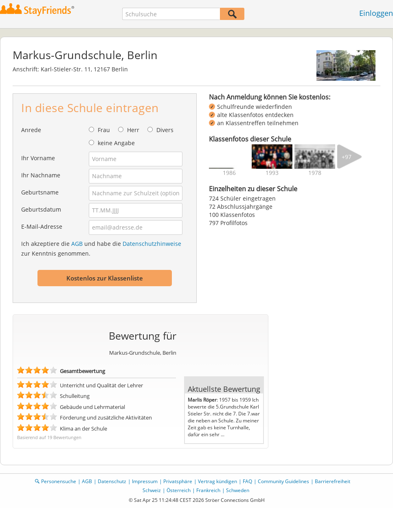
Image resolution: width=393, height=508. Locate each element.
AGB (77, 243)
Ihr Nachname (40, 175)
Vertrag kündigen (217, 481)
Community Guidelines (283, 481)
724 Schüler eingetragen (242, 198)
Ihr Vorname (38, 158)
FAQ (247, 481)
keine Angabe (116, 143)
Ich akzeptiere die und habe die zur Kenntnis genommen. (101, 248)
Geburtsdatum (41, 209)
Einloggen (376, 13)
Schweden (237, 490)
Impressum (145, 481)
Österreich (179, 490)
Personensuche (58, 481)
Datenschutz (112, 481)
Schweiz (152, 490)
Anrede (31, 130)
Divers (164, 130)
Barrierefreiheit (332, 481)
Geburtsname (40, 192)
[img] (229, 156)
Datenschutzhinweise (152, 243)
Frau (104, 130)
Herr (133, 130)
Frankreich (208, 490)
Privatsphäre (177, 481)
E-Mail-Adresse (41, 226)
